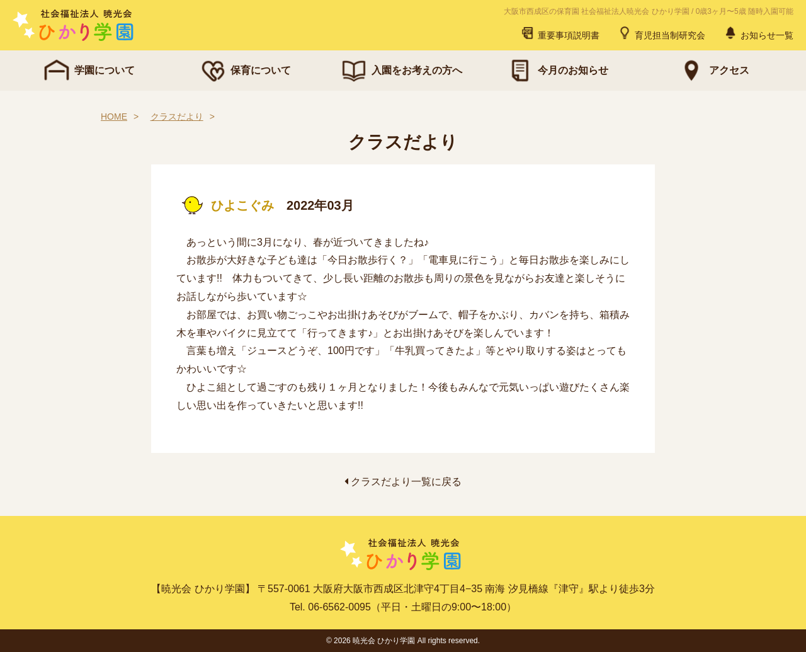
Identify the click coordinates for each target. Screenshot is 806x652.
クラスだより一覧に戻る (403, 481)
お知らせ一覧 (758, 32)
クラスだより (176, 117)
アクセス (712, 70)
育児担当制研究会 (661, 32)
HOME (114, 117)
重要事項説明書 (559, 32)
